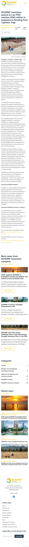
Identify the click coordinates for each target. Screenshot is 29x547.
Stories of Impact (6, 513)
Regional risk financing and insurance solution (14, 375)
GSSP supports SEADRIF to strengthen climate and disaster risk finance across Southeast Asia (14, 276)
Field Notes (5, 517)
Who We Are (5, 508)
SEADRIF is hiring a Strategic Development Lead (12, 305)
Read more (8, 291)
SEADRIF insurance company (14, 383)
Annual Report (6, 515)
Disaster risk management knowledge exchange (14, 370)
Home (4, 505)
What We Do (5, 510)
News (3, 520)
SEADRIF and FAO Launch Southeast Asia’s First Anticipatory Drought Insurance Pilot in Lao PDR (14, 334)
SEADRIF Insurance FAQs (9, 526)
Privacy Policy (14, 493)
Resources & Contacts (8, 522)
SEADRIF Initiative (14, 380)
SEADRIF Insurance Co (8, 524)
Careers (14, 366)
